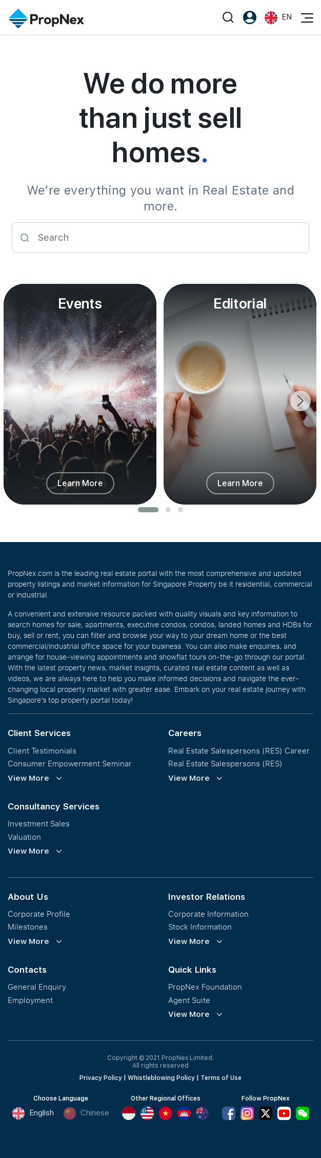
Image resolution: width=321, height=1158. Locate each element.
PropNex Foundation (205, 987)
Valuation (24, 837)
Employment (30, 1000)
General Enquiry (37, 987)
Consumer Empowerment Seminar (70, 763)
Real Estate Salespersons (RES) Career (239, 751)
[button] (148, 510)
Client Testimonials (42, 751)
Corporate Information (208, 914)
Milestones (28, 927)
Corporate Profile (39, 914)
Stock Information (200, 927)
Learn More (80, 483)
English (33, 1113)
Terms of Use (221, 1078)
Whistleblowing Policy (161, 1078)
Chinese (86, 1113)
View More (28, 778)
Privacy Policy (100, 1078)
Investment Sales (39, 823)
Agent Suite (189, 1000)
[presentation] (300, 401)
